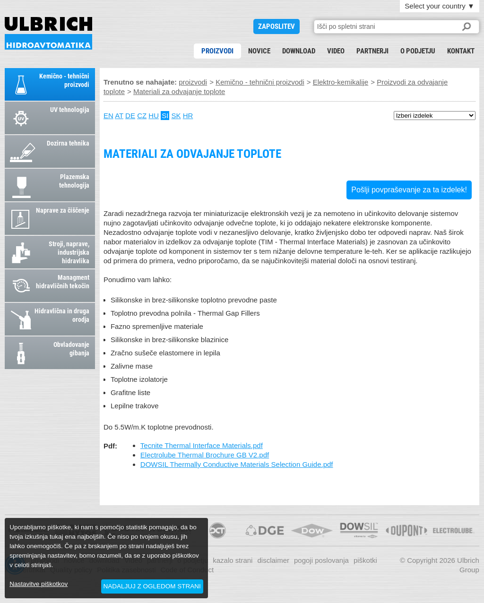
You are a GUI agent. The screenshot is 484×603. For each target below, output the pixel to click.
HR (188, 116)
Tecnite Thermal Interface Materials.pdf (201, 445)
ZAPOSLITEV (276, 26)
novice (259, 51)
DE (130, 116)
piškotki (365, 560)
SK (176, 116)
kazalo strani (232, 560)
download (298, 51)
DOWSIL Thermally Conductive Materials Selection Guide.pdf (236, 464)
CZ (142, 116)
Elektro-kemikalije (341, 82)
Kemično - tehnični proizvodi (260, 82)
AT (119, 116)
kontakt (461, 51)
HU (153, 116)
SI (165, 116)
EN (108, 116)
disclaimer (273, 560)
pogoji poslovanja (321, 560)
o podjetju (417, 51)
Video (336, 51)
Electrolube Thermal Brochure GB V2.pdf (204, 455)
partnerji (372, 51)
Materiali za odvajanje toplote (48, 33)
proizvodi (217, 51)
